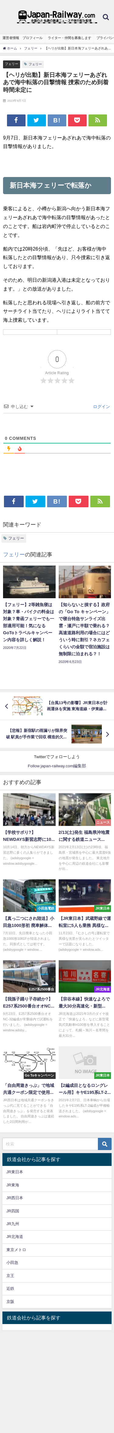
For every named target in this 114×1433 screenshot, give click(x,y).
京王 (10, 1276)
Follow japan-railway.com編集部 (57, 766)
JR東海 (12, 1185)
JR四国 (12, 1211)
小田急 (12, 1263)
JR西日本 (14, 1198)
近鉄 (10, 1288)
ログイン (101, 406)
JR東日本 (14, 1172)
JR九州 (12, 1224)
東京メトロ (16, 1250)
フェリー (11, 64)
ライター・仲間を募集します (69, 38)
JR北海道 (14, 1237)
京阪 (10, 1302)
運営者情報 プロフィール (22, 38)
